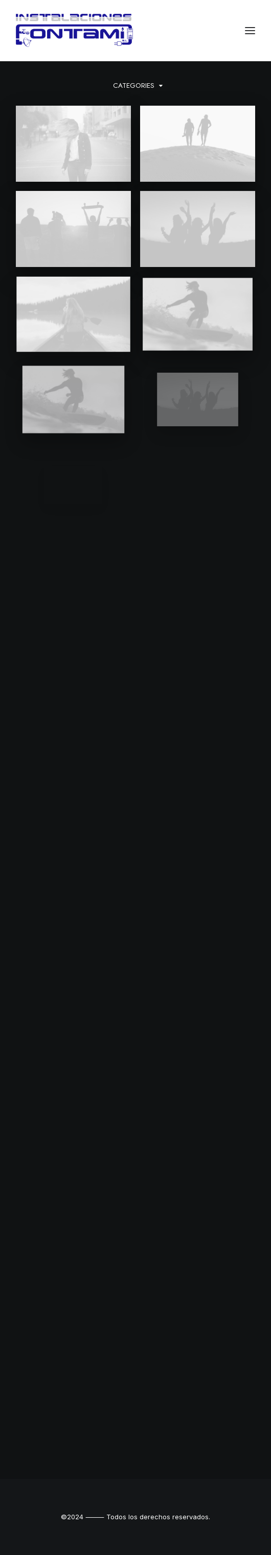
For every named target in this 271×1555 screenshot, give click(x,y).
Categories (133, 85)
